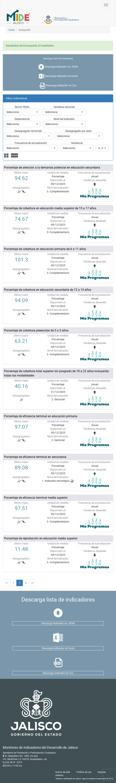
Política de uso (84, 772)
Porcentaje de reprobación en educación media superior (40, 538)
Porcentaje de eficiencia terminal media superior (35, 497)
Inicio (11, 29)
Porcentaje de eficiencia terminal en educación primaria (40, 416)
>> (32, 582)
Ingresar (102, 772)
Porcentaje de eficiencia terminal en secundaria (35, 457)
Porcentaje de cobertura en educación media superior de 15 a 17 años (50, 208)
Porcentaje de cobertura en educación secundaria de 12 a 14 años (47, 289)
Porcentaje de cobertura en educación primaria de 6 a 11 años (45, 249)
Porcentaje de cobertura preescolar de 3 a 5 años (36, 330)
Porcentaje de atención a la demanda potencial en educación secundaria (52, 167)
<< (6, 582)
